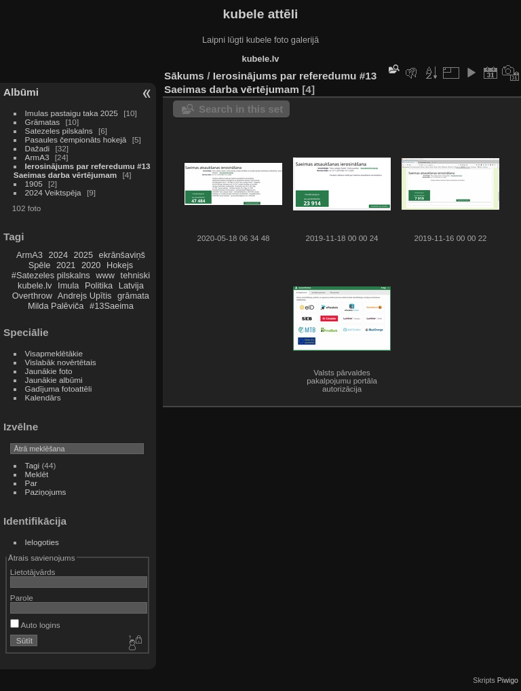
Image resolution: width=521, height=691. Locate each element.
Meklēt (37, 474)
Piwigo (507, 680)
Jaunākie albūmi (54, 379)
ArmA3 (37, 157)
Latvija (131, 285)
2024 (58, 255)
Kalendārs (43, 397)
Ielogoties (42, 542)
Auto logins (35, 624)
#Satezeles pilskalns (51, 275)
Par (31, 483)
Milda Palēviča (56, 306)
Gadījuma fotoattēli (58, 388)
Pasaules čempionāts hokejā (76, 139)
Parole (21, 597)
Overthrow (32, 296)
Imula (68, 285)
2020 (90, 265)
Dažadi (37, 148)
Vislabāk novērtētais (60, 362)
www (105, 275)
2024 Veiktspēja (53, 192)
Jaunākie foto (49, 371)
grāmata (133, 296)
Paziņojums (45, 491)
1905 (34, 183)
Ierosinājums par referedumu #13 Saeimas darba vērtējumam (82, 170)
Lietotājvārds (33, 571)
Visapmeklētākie (54, 353)
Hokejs (120, 265)
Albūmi (21, 92)
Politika (99, 285)
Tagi (32, 465)
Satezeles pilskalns (59, 130)
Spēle (39, 265)
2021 (65, 265)
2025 (83, 255)
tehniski (135, 275)
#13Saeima (112, 306)
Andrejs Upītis (85, 296)
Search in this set (241, 109)
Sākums (184, 75)
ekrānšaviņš (122, 255)
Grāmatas (42, 121)
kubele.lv (35, 285)
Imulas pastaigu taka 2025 (71, 113)
